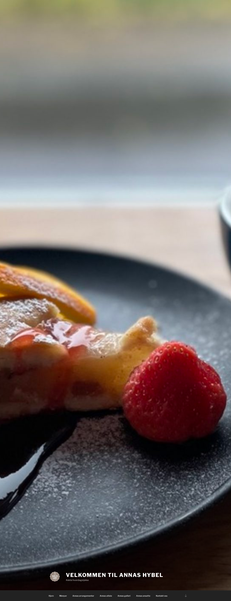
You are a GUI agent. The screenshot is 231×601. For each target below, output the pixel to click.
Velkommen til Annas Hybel (114, 575)
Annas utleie (106, 596)
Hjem (51, 596)
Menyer (63, 596)
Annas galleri (124, 596)
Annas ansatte (143, 596)
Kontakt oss (161, 596)
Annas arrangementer (83, 596)
